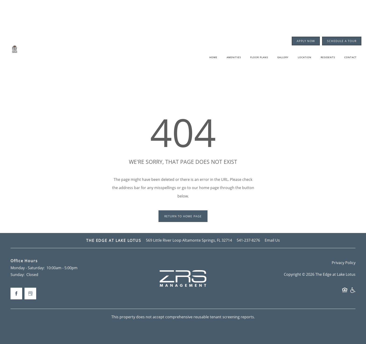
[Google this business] (30, 293)
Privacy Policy (343, 262)
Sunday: (18, 274)
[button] (306, 41)
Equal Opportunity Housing (345, 292)
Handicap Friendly (352, 292)
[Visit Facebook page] (16, 293)
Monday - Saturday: (28, 267)
